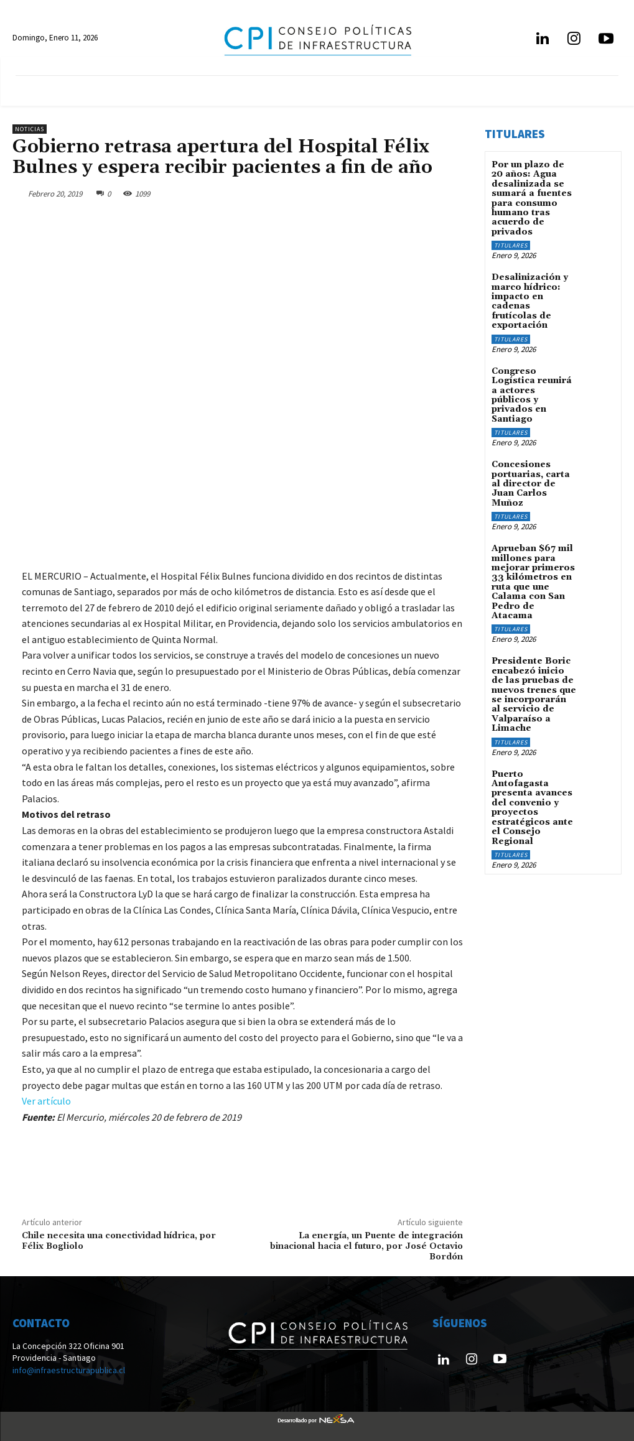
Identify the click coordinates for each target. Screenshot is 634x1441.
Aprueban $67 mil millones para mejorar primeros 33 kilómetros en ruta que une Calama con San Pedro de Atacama (533, 582)
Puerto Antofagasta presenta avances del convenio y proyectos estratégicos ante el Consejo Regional (532, 807)
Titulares (511, 245)
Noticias (29, 129)
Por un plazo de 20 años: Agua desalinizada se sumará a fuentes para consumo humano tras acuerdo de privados (532, 198)
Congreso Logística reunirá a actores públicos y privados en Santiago (532, 394)
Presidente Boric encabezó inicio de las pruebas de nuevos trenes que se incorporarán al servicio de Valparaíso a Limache (534, 695)
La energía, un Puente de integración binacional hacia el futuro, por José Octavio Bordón (366, 1246)
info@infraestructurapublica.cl (68, 1370)
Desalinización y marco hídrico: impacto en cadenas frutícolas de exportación (530, 301)
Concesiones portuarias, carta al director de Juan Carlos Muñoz (531, 484)
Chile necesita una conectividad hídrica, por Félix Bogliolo (119, 1241)
